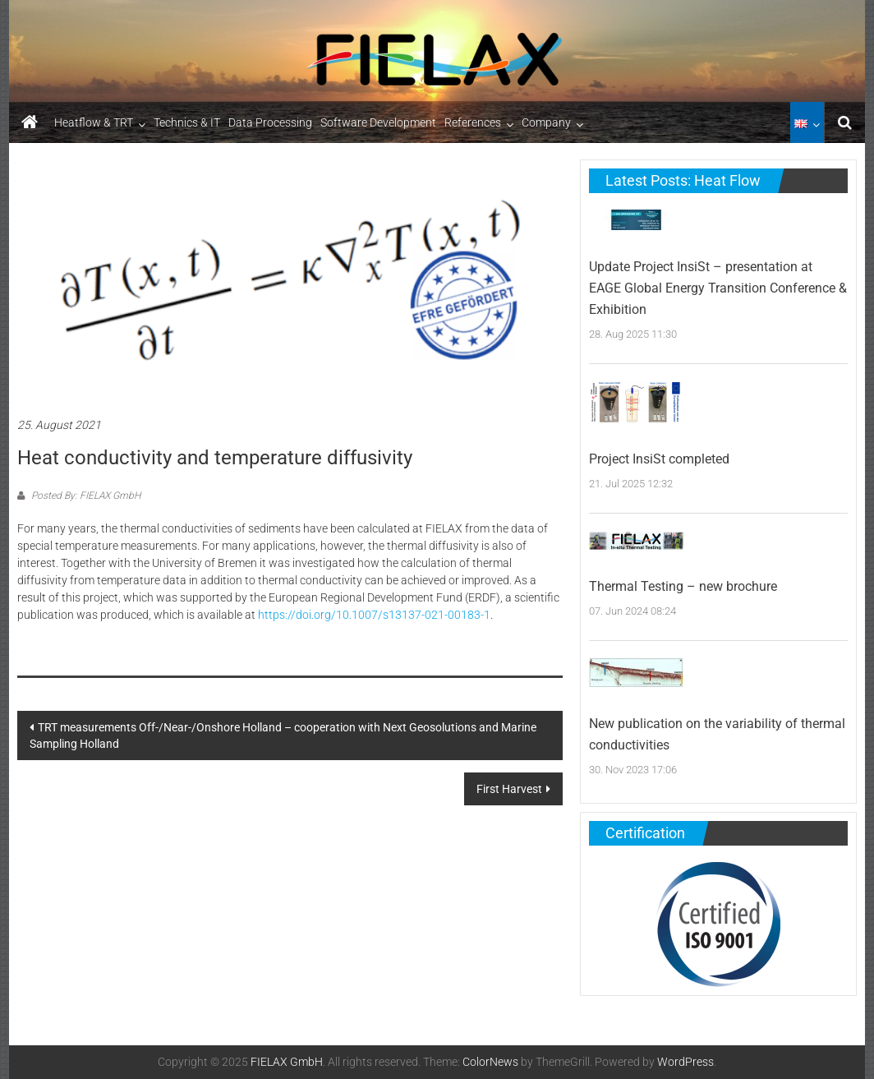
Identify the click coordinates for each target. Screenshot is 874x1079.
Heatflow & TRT (93, 122)
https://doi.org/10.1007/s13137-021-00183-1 (374, 614)
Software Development (378, 122)
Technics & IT (187, 122)
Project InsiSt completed (659, 459)
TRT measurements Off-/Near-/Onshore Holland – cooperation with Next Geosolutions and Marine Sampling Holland (283, 735)
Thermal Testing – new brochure (683, 586)
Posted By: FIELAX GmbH (84, 495)
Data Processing (270, 122)
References (472, 122)
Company (546, 122)
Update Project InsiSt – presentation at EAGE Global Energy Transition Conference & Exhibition (718, 288)
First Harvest (509, 788)
